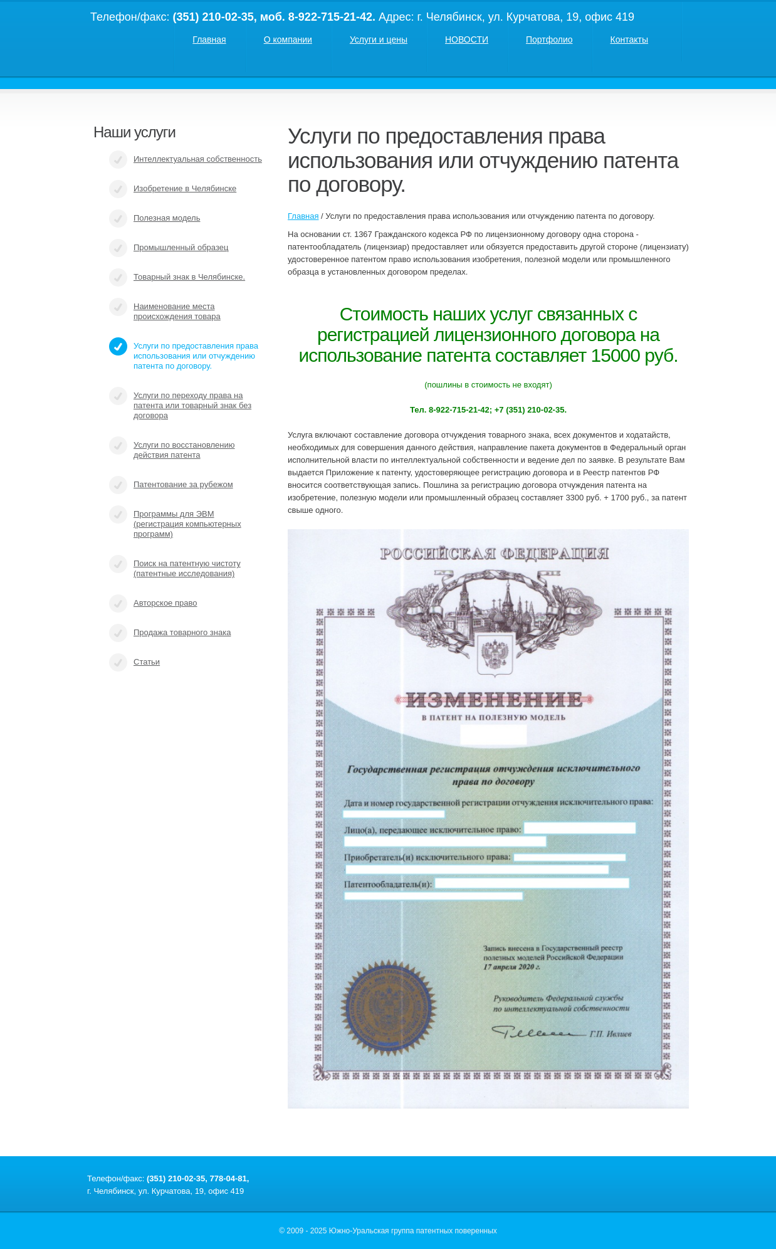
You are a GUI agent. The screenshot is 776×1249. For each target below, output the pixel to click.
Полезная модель (167, 218)
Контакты (629, 39)
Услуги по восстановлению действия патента (184, 450)
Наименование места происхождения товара (177, 311)
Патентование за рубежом (183, 484)
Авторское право (165, 603)
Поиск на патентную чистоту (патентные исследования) (187, 568)
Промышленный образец (181, 247)
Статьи (147, 662)
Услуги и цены (378, 39)
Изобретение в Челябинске (185, 188)
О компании (288, 39)
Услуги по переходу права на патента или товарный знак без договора (192, 405)
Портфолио (549, 39)
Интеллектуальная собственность (198, 159)
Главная (209, 39)
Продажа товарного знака (182, 632)
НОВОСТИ (466, 39)
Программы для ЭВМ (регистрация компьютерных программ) (187, 524)
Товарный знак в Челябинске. (189, 277)
